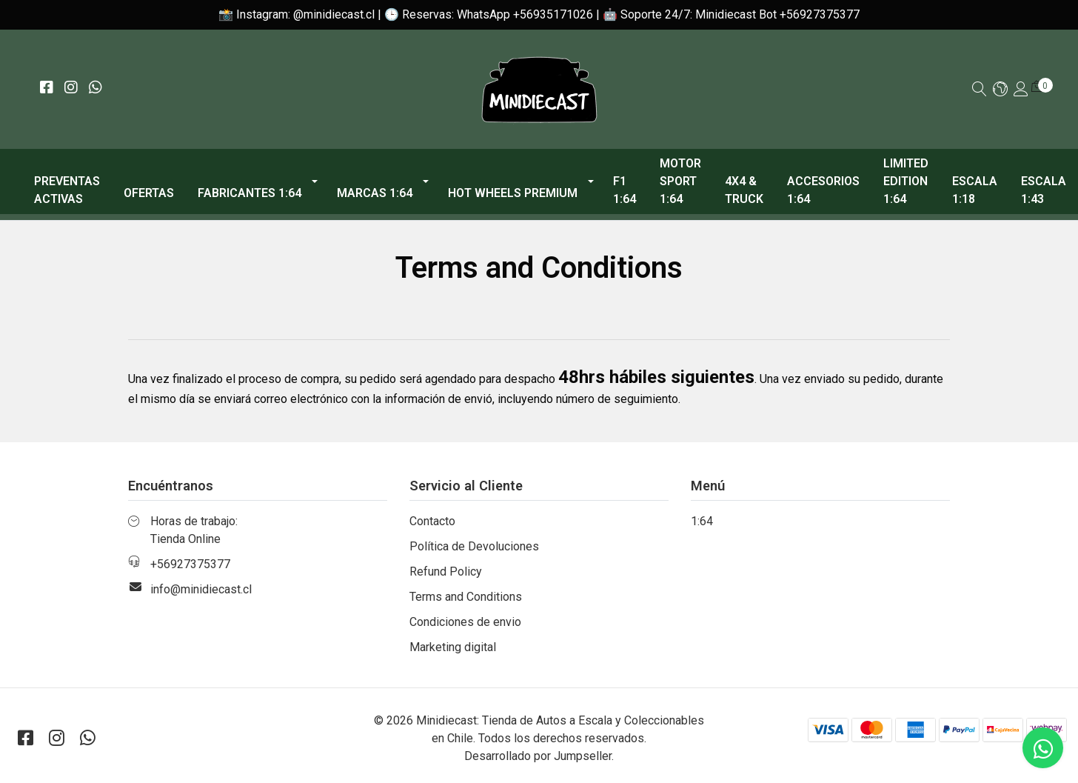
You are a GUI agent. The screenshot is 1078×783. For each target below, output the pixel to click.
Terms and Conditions (465, 597)
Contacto (432, 521)
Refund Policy (445, 571)
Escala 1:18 (974, 190)
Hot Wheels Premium (513, 193)
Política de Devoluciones (474, 546)
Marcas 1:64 (374, 193)
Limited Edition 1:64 (905, 181)
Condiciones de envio (465, 622)
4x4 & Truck (744, 190)
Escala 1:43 (1043, 190)
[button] (1000, 90)
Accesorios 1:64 (823, 190)
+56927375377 (190, 564)
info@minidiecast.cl (201, 589)
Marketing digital (452, 647)
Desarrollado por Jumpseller (538, 756)
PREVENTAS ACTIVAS (67, 190)
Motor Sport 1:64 (680, 181)
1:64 (702, 521)
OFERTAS (149, 193)
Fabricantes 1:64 (249, 193)
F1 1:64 (624, 190)
